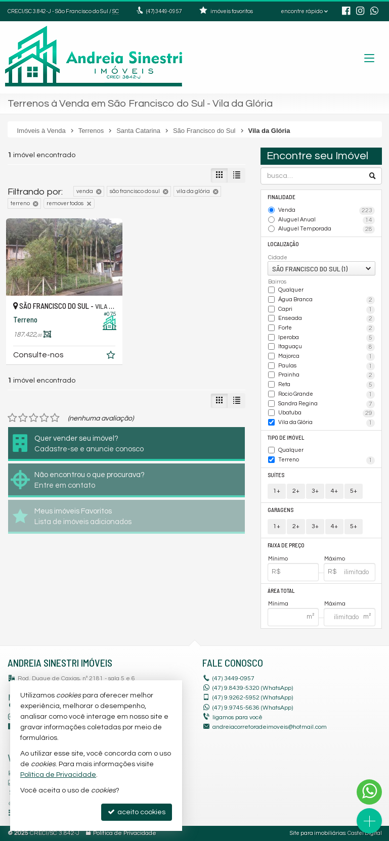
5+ (353, 491)
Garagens (280, 509)
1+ (276, 491)
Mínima (278, 603)
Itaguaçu (326, 347)
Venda (326, 211)
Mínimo (278, 559)
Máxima (334, 603)
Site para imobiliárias (317, 833)
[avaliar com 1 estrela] (12, 418)
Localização (283, 244)
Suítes (276, 475)
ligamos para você (237, 717)
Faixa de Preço (286, 545)
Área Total (281, 590)
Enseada (326, 319)
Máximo (334, 559)
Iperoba (326, 338)
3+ (315, 491)
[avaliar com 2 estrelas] (23, 418)
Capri (326, 310)
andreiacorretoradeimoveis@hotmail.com (269, 727)
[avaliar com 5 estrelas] (55, 418)
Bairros (277, 282)
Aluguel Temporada (326, 229)
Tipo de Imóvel (286, 437)
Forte (326, 328)
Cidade (277, 257)
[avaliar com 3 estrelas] (33, 418)
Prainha (326, 375)
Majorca (326, 357)
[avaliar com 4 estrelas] (44, 418)
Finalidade (281, 197)
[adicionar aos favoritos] (111, 356)
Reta (326, 385)
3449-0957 (164, 11)
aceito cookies (136, 812)
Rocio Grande (326, 395)
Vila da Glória (326, 423)
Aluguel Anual (326, 220)
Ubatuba (326, 413)
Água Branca (326, 300)
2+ (295, 491)
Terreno (326, 460)
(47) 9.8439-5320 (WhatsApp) (252, 688)
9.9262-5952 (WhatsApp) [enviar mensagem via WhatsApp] (252, 697)
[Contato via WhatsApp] (369, 792)
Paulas (326, 366)
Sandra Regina (326, 404)
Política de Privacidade (124, 833)
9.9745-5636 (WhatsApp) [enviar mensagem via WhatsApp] (252, 708)
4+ (334, 491)
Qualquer (291, 290)
